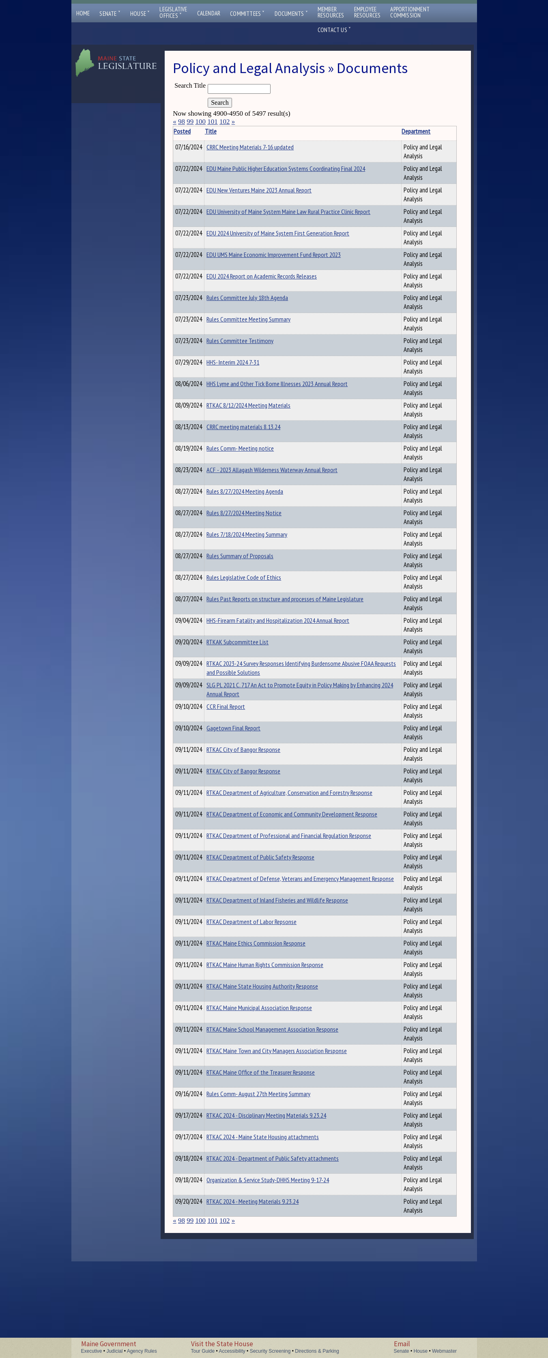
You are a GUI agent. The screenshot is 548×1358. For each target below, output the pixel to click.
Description (366, 131)
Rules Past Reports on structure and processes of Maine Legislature (261, 626)
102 (224, 121)
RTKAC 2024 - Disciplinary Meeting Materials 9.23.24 (258, 1170)
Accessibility (232, 1351)
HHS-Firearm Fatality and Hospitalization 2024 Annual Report (260, 648)
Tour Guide (203, 1351)
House (140, 13)
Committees (247, 13)
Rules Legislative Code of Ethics (256, 600)
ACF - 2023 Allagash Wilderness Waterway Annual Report (255, 486)
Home (83, 13)
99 (190, 121)
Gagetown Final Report (246, 768)
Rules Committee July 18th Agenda (260, 297)
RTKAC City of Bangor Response (256, 790)
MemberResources (331, 12)
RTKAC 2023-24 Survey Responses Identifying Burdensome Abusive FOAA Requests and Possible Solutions (263, 695)
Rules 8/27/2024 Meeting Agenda (257, 514)
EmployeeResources (367, 12)
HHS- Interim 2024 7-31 (245, 362)
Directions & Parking (317, 1351)
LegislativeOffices (173, 12)
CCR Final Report (238, 747)
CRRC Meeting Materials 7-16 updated (262, 146)
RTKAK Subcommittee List (250, 665)
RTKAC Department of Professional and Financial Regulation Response (261, 881)
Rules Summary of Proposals (252, 578)
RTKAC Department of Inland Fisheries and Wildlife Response (263, 954)
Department (329, 131)
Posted (194, 131)
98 (181, 121)
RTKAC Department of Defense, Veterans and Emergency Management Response (263, 928)
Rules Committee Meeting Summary (261, 319)
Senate (109, 13)
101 (212, 121)
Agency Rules (142, 1351)
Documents (291, 13)
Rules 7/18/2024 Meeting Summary (259, 557)
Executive (91, 1351)
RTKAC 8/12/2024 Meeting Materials (261, 405)
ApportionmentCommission (410, 12)
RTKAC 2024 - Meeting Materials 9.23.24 (265, 1294)
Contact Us (334, 29)
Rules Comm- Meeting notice (252, 460)
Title (223, 131)
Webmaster (444, 1351)
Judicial (114, 1351)
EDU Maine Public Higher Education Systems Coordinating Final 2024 (259, 173)
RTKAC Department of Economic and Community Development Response (262, 859)
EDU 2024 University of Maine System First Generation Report (262, 237)
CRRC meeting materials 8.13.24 (256, 426)
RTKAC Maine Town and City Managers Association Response (263, 1105)
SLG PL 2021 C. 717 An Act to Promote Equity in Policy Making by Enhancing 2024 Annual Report (263, 725)
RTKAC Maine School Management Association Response (259, 1083)
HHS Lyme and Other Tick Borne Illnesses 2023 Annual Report (255, 388)
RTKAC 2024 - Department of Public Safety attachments (260, 1244)
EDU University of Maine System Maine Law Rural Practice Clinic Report (263, 216)
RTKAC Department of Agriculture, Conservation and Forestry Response (261, 838)
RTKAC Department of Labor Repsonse (264, 971)
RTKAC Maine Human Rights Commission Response (251, 1019)
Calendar (209, 13)
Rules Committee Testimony (252, 340)
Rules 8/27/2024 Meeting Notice (256, 535)
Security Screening (270, 1351)
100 (200, 121)
